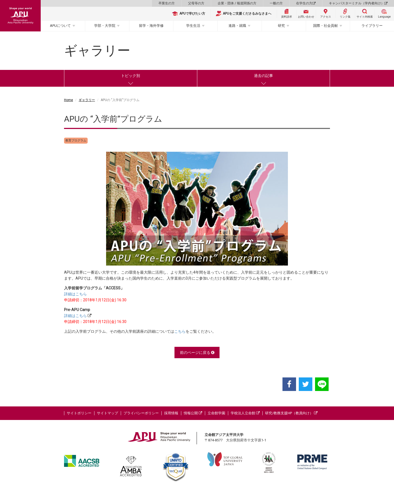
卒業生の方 (166, 3)
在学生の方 (306, 3)
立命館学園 (216, 413)
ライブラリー (372, 26)
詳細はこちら (75, 294)
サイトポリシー (79, 413)
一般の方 (276, 3)
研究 (281, 26)
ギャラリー (87, 100)
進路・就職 (237, 26)
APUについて (60, 26)
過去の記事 (263, 75)
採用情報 (171, 413)
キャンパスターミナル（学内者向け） (358, 3)
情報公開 (193, 413)
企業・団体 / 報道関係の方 (237, 3)
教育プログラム (75, 140)
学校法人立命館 (245, 413)
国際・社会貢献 (325, 26)
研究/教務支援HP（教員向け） (291, 413)
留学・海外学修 (151, 26)
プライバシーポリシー (141, 413)
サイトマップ (107, 413)
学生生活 (193, 26)
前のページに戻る (197, 352)
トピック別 (130, 75)
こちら (180, 331)
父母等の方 (196, 3)
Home (68, 100)
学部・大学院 (104, 26)
